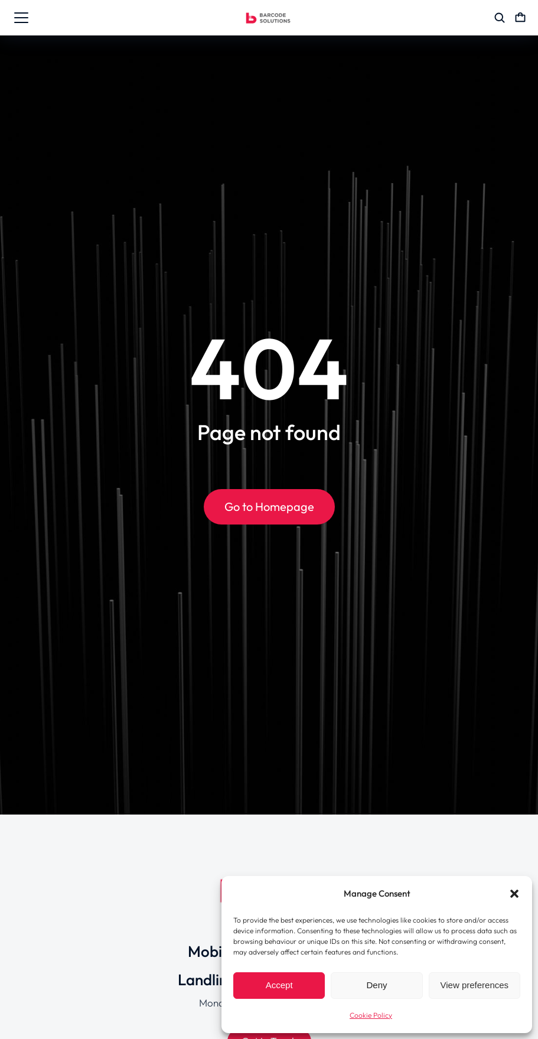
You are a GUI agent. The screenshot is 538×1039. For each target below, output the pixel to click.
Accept (279, 985)
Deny (376, 985)
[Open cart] (520, 18)
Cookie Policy (371, 1015)
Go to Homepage (269, 506)
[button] (514, 894)
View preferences (475, 985)
